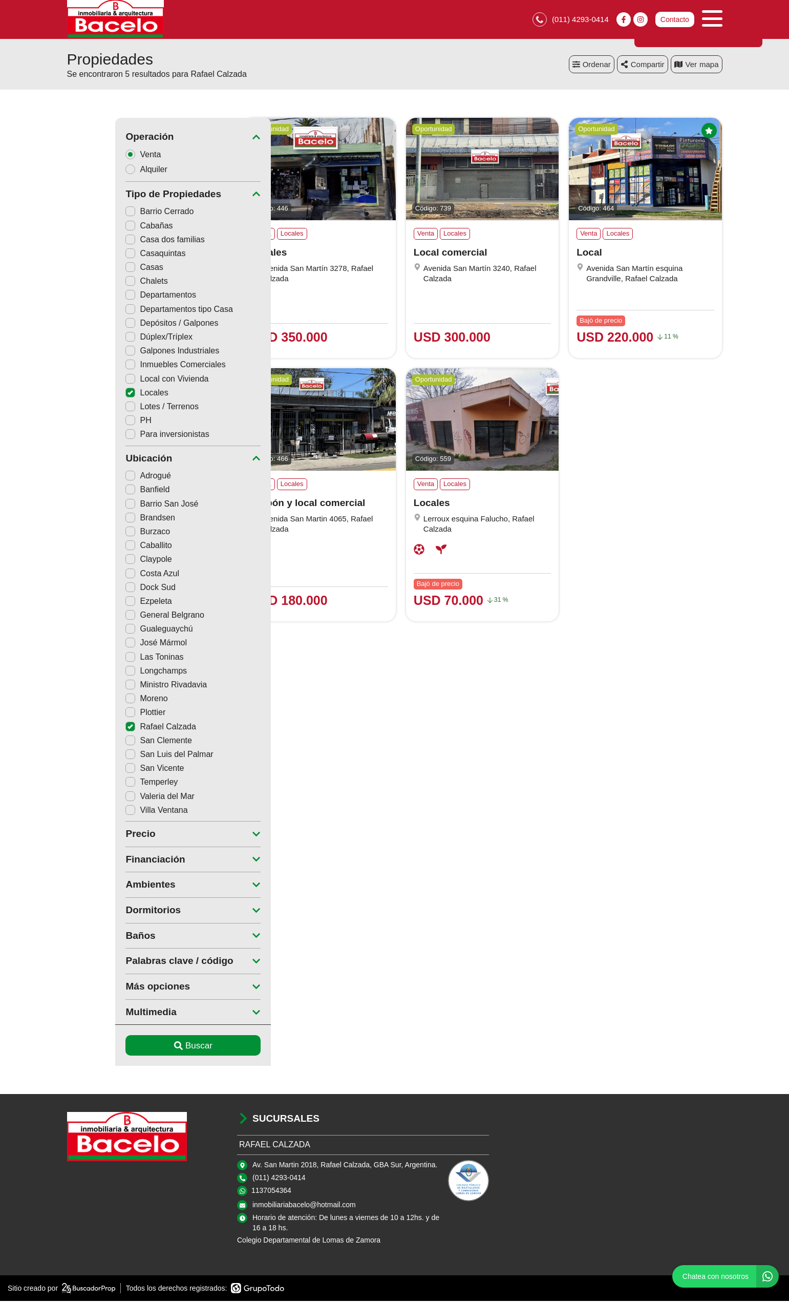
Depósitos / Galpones (123, 325)
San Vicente (106, 770)
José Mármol (108, 645)
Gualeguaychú (110, 631)
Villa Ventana (108, 812)
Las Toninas (106, 659)
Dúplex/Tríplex (110, 339)
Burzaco (99, 533)
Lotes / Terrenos (113, 408)
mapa (696, 66)
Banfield (99, 492)
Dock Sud (102, 589)
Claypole (100, 561)
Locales (98, 395)
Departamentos (112, 297)
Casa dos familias (116, 241)
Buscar (144, 1048)
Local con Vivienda (118, 381)
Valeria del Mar (111, 798)
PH (90, 423)
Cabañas (100, 228)
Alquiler (101, 171)
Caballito (100, 548)
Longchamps (108, 673)
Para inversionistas (119, 437)
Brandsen (102, 519)
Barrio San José (113, 506)
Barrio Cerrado (111, 214)
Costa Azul (104, 575)
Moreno (98, 701)
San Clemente (110, 742)
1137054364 (271, 1193)
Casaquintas (107, 255)
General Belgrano (116, 617)
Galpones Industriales (124, 353)
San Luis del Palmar (121, 756)
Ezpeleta (100, 603)
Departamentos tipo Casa (130, 311)
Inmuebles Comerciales (127, 367)
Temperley (103, 784)
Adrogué (100, 478)
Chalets (98, 283)
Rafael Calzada (112, 728)
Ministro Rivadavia (118, 686)
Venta (98, 156)
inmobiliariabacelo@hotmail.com (304, 1207)
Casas (96, 270)
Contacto (674, 20)
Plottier (97, 715)
